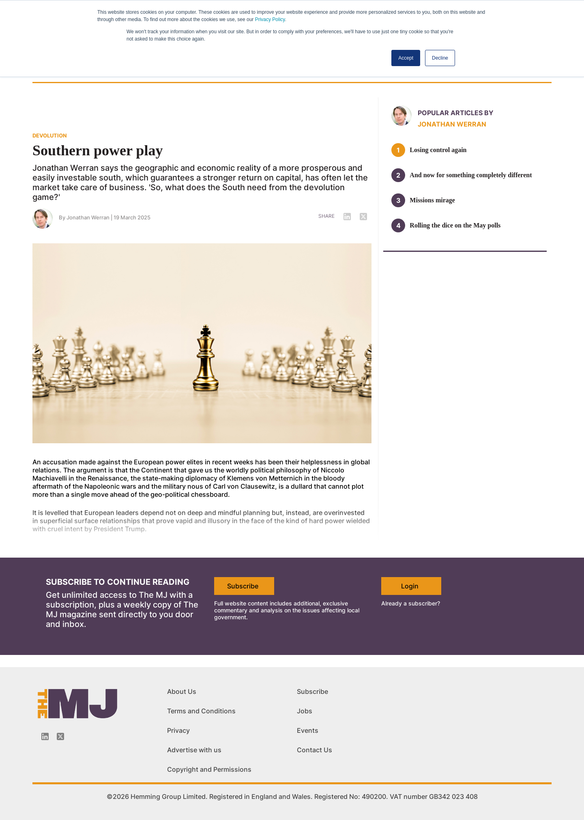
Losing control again (438, 149)
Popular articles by (456, 113)
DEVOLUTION (49, 135)
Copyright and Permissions (209, 769)
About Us (181, 691)
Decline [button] (440, 58)
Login (410, 586)
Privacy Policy (270, 19)
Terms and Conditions (201, 711)
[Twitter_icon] (60, 736)
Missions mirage (432, 200)
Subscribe (242, 586)
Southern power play (97, 150)
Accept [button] (405, 58)
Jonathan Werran (88, 217)
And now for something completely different (471, 175)
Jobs (304, 711)
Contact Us (314, 750)
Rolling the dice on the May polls (455, 225)
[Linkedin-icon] (45, 736)
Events (307, 730)
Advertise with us (194, 750)
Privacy (178, 730)
